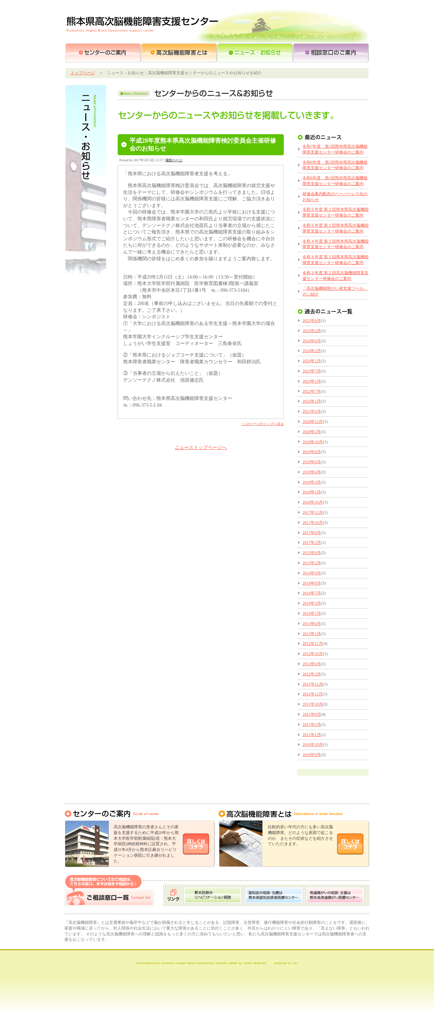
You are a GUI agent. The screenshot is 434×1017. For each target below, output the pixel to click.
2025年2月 (311, 330)
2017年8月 (311, 532)
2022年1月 (311, 401)
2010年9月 (311, 754)
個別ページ (173, 160)
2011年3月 (311, 724)
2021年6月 (311, 411)
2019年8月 (311, 451)
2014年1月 (311, 613)
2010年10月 (312, 744)
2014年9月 (311, 573)
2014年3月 (311, 603)
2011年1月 (311, 734)
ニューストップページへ (201, 447)
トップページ (83, 72)
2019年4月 (311, 472)
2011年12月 (312, 684)
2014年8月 (311, 583)
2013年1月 (311, 633)
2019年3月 (311, 482)
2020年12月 (312, 421)
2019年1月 (311, 492)
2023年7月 (311, 371)
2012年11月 (312, 643)
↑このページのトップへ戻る (262, 424)
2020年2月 (311, 431)
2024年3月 (311, 350)
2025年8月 (311, 320)
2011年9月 (311, 714)
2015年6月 (311, 552)
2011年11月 (312, 694)
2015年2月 (311, 563)
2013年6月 (311, 623)
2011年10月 (312, 704)
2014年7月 (311, 593)
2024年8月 (311, 341)
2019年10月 (312, 442)
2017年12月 (312, 512)
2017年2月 (311, 542)
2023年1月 (311, 381)
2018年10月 (312, 502)
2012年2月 (311, 674)
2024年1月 (311, 361)
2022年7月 (311, 391)
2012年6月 (311, 664)
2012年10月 (312, 653)
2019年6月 (311, 462)
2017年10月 (312, 522)
